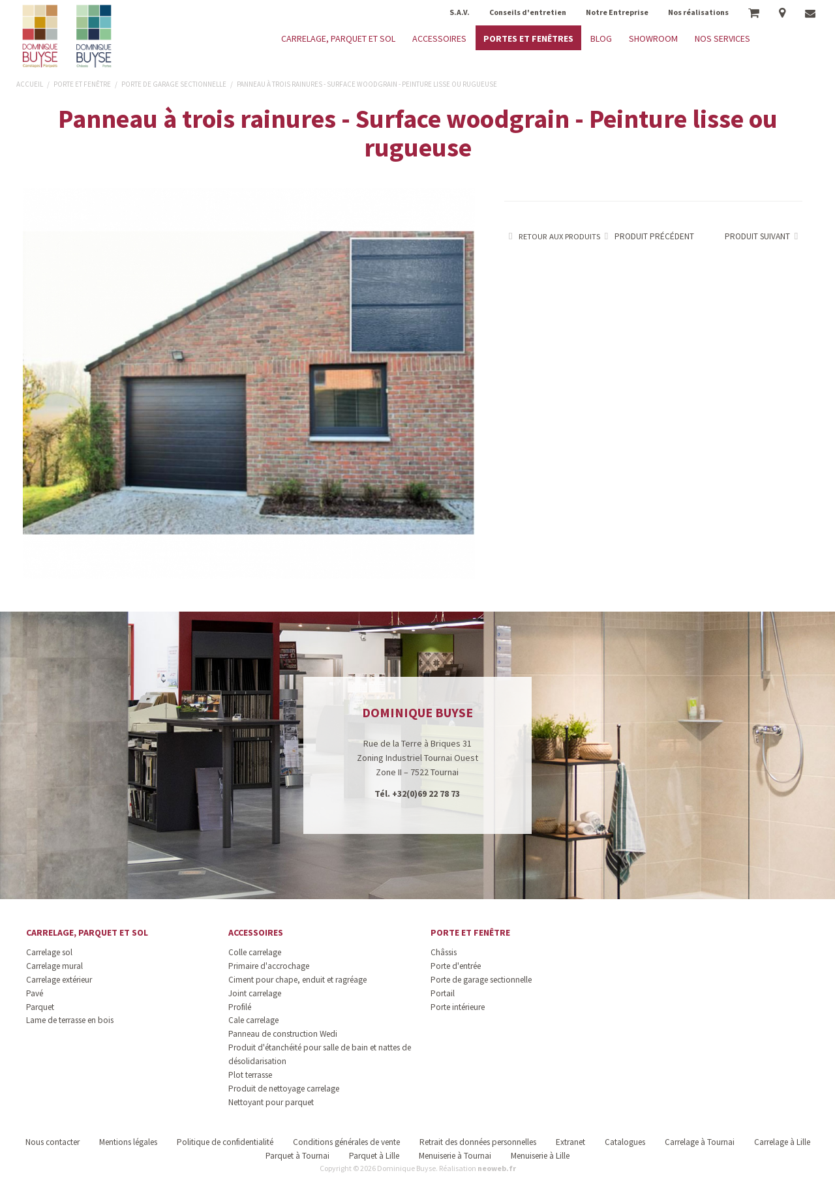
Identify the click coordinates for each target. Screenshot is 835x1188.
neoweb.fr (497, 1168)
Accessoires (255, 932)
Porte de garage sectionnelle (481, 979)
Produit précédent (647, 236)
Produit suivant (763, 236)
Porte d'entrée (456, 966)
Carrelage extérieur (59, 979)
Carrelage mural (54, 966)
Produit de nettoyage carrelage (283, 1088)
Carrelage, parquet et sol (87, 932)
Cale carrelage (253, 1020)
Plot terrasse (250, 1074)
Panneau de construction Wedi (282, 1033)
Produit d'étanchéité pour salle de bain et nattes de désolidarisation (319, 1054)
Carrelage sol (49, 952)
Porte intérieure (458, 1007)
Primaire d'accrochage (268, 966)
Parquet (40, 1007)
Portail (443, 993)
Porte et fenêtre (470, 932)
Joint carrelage (254, 993)
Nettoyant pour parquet (271, 1102)
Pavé (34, 993)
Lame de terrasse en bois (70, 1020)
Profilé (239, 1007)
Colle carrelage (254, 952)
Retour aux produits (552, 236)
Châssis (444, 952)
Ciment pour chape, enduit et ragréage (297, 979)
